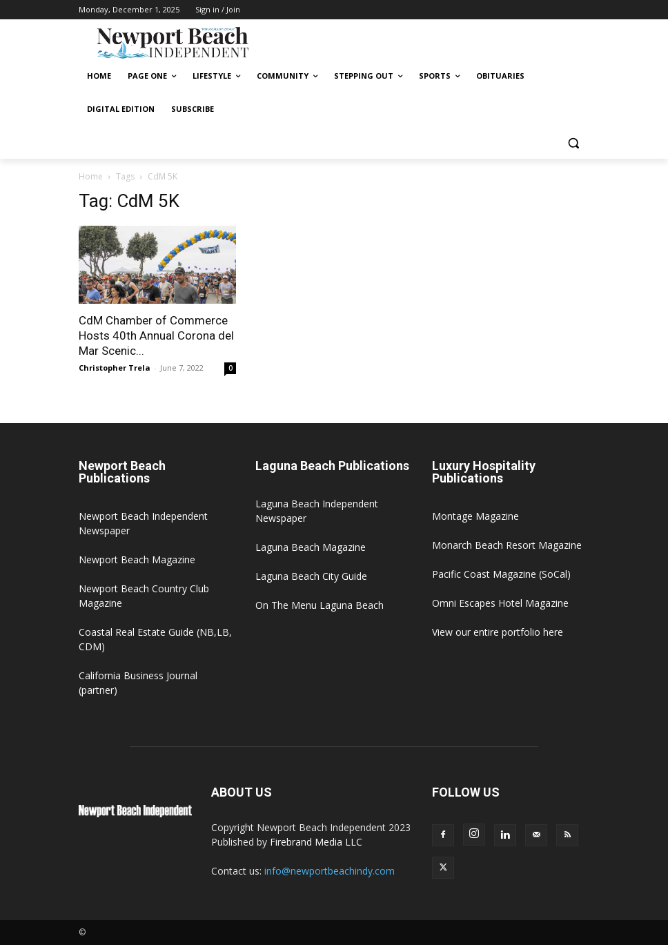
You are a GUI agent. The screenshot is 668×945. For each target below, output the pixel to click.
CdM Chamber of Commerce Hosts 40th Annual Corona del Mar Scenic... (156, 335)
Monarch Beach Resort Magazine (507, 545)
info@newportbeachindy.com (329, 870)
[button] (573, 142)
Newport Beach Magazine (137, 559)
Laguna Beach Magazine (310, 547)
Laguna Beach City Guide (311, 576)
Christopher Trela (114, 367)
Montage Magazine (475, 516)
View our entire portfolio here (497, 632)
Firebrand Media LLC (316, 841)
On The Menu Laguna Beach (319, 605)
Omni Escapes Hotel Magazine (500, 603)
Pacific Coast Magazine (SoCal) (501, 574)
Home (91, 176)
